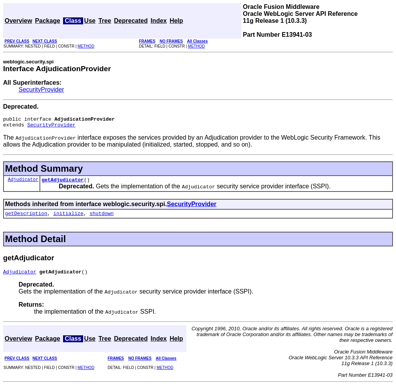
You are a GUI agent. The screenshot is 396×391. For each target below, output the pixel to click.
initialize (68, 217)
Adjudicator (23, 182)
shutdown (101, 217)
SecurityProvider (41, 89)
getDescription (26, 217)
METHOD (86, 46)
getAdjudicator (62, 182)
